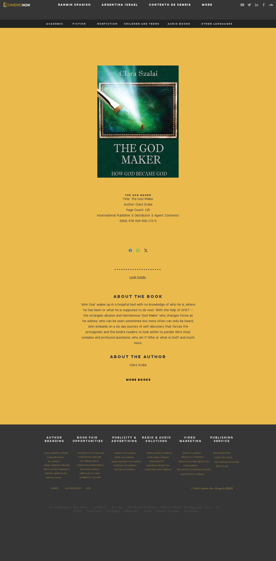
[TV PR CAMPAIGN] (190, 466)
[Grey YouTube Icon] (242, 4)
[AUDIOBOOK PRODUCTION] (158, 466)
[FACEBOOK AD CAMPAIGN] (125, 466)
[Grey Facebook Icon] (263, 4)
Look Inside (137, 277)
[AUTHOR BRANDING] (55, 457)
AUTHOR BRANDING (54, 439)
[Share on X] (145, 250)
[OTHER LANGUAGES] (217, 24)
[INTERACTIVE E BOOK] (223, 458)
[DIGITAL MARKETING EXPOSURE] (57, 465)
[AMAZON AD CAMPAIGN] (125, 453)
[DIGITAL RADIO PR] (156, 461)
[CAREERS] (54, 488)
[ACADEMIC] (54, 24)
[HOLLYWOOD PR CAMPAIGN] (192, 474)
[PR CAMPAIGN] (54, 461)
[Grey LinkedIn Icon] (256, 4)
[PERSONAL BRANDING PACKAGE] (225, 462)
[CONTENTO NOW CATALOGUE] (90, 453)
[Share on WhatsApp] (138, 250)
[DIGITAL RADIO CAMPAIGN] (158, 457)
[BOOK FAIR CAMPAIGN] (89, 469)
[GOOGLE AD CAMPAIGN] (125, 470)
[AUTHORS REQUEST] (73, 488)
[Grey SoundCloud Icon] (270, 4)
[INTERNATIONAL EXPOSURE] (89, 457)
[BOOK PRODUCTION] (222, 453)
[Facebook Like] (154, 488)
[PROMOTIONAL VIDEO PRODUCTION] (194, 462)
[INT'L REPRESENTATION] (89, 461)
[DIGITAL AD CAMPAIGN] (124, 457)
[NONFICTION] (107, 24)
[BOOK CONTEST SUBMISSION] (57, 469)
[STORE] (88, 488)
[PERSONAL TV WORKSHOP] (192, 457)
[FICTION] (79, 24)
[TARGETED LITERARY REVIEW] (56, 473)
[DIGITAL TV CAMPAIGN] (192, 453)
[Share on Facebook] (130, 250)
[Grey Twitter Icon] (249, 4)
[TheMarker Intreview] (54, 478)
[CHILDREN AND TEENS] (141, 24)
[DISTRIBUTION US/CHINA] (90, 478)
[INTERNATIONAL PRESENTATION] (90, 465)
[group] (138, 403)
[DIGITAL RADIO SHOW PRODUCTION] (160, 470)
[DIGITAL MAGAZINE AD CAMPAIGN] (126, 462)
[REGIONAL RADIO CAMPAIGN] (159, 453)
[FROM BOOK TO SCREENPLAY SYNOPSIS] (194, 470)
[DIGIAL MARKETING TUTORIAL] (56, 453)
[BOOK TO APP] (222, 466)
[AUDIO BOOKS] (179, 24)
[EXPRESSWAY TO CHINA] (90, 473)
